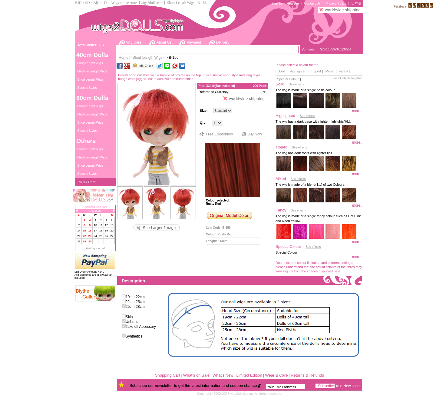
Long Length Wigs (90, 63)
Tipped (316, 71)
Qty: (203, 123)
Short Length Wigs (90, 79)
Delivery (222, 42)
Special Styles (87, 87)
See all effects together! (347, 78)
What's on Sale (196, 375)
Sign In (276, 3)
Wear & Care (276, 375)
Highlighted (298, 71)
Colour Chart (87, 182)
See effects (296, 84)
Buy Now (254, 134)
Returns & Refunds (307, 375)
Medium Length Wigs (92, 71)
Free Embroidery (219, 134)
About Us (164, 42)
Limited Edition (249, 375)
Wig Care (133, 42)
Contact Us (312, 3)
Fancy (343, 71)
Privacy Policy (335, 3)
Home (123, 57)
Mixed (329, 71)
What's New (223, 375)
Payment (194, 42)
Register (293, 3)
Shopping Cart (167, 375)
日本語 (356, 3)
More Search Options (335, 49)
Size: (204, 110)
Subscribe (326, 386)
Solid (281, 71)
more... (357, 111)
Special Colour (288, 79)
